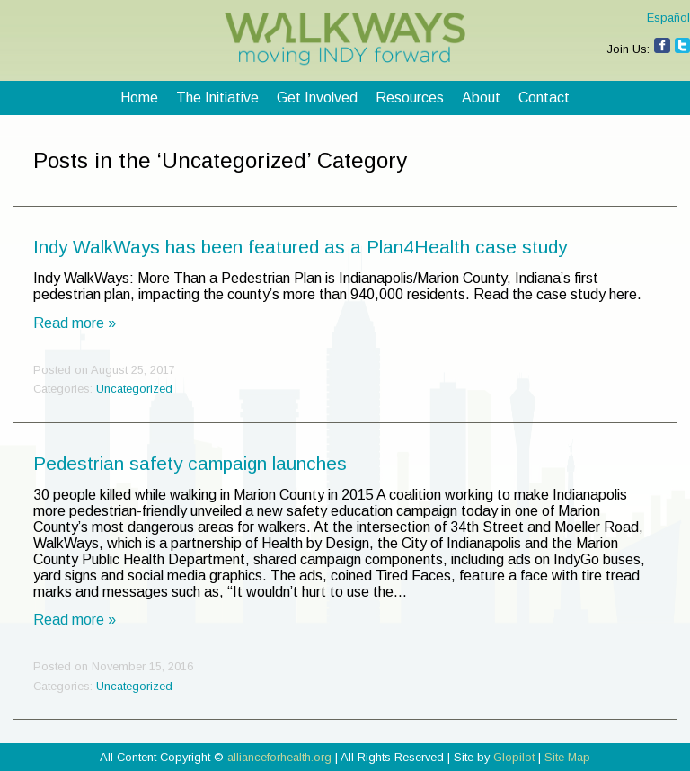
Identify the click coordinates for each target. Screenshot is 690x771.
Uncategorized (134, 388)
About (481, 97)
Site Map (567, 757)
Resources (410, 97)
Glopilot (514, 757)
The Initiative (217, 97)
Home (139, 97)
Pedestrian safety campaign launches (190, 463)
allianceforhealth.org (279, 757)
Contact (544, 97)
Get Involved (317, 97)
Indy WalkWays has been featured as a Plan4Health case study (300, 246)
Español (668, 17)
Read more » (74, 323)
